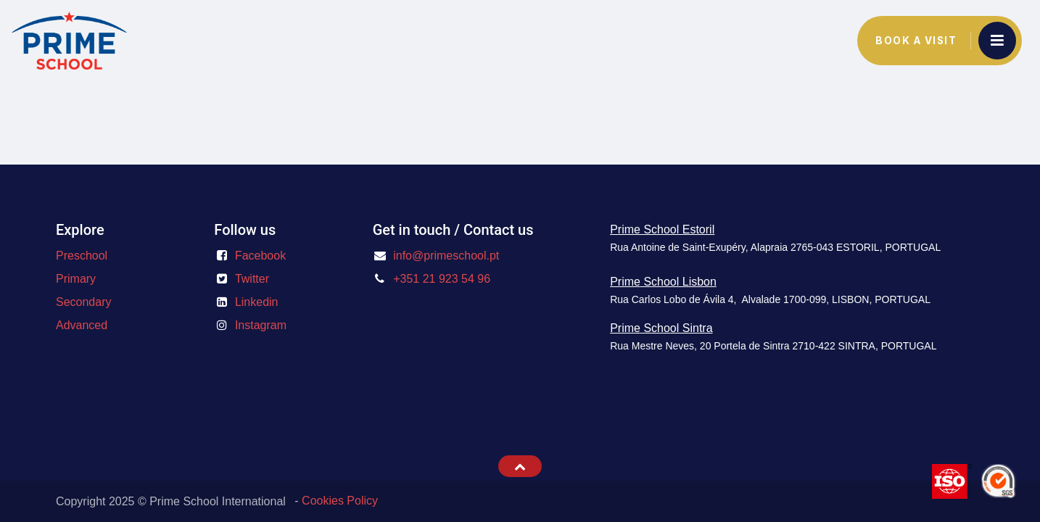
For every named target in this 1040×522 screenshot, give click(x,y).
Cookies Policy (340, 500)
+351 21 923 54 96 (441, 279)
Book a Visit (916, 40)
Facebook (260, 255)
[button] (519, 466)
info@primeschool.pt (446, 255)
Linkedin (256, 302)
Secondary (84, 302)
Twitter (252, 279)
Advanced (81, 325)
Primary (76, 279)
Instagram (260, 325)
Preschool (81, 255)
